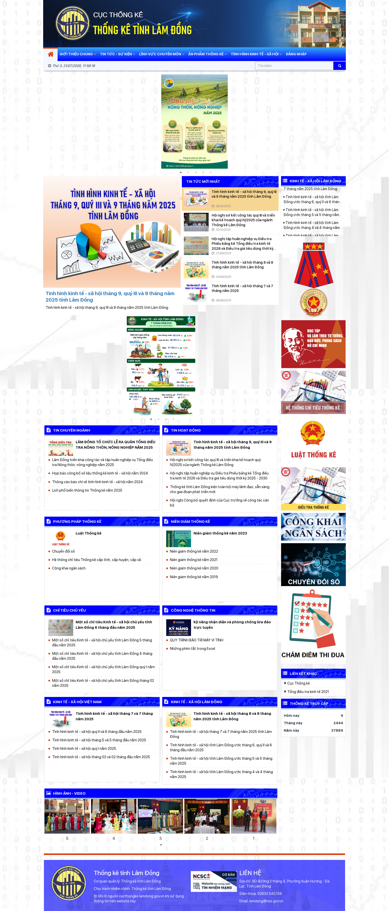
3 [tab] (195, 172)
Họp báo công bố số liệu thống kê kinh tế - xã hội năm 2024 (100, 473)
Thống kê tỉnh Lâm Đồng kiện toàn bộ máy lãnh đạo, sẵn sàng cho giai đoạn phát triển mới (219, 489)
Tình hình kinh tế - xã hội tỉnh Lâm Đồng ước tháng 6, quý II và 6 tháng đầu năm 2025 (221, 747)
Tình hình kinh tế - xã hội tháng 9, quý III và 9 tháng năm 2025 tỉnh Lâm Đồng (244, 194)
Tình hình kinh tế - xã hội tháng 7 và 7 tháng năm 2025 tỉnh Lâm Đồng (221, 734)
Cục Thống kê (297, 683)
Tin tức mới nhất (203, 182)
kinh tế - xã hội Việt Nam (72, 701)
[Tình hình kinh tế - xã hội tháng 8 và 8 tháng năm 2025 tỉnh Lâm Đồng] (196, 269)
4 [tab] (203, 172)
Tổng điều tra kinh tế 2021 (307, 691)
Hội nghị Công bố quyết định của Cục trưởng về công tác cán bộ (219, 502)
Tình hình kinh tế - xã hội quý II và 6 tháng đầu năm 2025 (97, 731)
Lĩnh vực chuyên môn (161, 54)
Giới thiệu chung (78, 54)
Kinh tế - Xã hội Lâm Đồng (311, 181)
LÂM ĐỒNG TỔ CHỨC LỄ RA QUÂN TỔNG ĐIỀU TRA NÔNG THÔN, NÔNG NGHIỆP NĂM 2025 (115, 444)
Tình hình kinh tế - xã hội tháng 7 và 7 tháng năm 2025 (242, 288)
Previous (38, 121)
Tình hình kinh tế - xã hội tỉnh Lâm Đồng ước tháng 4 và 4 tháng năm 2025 (221, 774)
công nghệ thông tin (188, 610)
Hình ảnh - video (65, 793)
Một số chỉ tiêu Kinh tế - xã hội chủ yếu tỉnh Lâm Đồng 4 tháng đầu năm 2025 (102, 655)
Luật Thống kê (88, 533)
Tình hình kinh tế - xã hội (256, 54)
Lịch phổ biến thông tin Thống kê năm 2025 (87, 490)
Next (350, 121)
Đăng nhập (296, 54)
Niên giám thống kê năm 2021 (194, 560)
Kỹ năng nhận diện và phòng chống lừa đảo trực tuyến (232, 624)
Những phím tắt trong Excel (192, 648)
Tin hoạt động (181, 430)
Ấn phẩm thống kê (207, 54)
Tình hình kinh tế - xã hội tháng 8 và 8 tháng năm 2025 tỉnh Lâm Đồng (242, 264)
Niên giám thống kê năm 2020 (194, 568)
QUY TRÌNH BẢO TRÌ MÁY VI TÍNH (196, 640)
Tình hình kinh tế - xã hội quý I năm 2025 (84, 748)
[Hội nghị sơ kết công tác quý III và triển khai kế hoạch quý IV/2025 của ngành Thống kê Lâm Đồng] (196, 222)
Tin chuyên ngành (67, 430)
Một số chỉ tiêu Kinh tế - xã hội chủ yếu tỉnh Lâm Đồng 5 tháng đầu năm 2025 (102, 642)
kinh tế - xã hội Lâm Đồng (192, 701)
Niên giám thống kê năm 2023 (220, 533)
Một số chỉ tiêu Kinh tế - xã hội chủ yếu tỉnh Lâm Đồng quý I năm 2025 (103, 669)
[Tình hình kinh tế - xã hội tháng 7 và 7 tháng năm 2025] (196, 292)
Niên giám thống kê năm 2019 (194, 577)
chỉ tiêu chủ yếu (65, 610)
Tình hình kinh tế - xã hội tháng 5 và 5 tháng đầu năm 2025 (99, 740)
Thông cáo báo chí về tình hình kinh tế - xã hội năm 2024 (97, 482)
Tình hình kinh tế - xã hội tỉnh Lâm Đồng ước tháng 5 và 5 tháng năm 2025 (221, 760)
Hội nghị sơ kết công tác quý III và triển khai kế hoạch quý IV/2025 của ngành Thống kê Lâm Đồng (243, 220)
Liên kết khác (299, 673)
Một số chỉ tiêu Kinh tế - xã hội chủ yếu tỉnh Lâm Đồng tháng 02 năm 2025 (103, 683)
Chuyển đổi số (63, 551)
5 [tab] (210, 172)
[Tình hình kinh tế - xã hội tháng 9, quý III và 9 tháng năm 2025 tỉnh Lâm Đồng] (196, 198)
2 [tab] (188, 172)
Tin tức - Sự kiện (117, 54)
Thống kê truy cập (304, 703)
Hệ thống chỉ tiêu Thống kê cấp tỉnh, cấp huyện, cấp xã (96, 560)
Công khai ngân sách (69, 568)
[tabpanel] (194, 121)
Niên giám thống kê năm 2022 (194, 551)
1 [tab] (180, 172)
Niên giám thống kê (186, 521)
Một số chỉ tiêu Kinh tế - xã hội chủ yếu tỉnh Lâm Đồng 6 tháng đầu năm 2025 (114, 624)
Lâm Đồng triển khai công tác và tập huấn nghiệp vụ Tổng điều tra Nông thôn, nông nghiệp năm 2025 (102, 462)
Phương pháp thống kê (72, 521)
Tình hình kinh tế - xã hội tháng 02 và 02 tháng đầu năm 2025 (101, 757)
